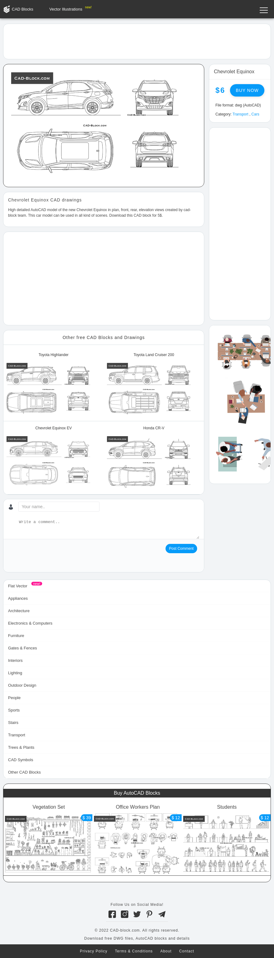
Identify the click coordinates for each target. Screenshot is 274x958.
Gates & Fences (22, 648)
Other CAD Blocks (24, 772)
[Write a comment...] (108, 529)
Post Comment (181, 548)
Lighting (15, 673)
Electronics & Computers (30, 623)
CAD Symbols (20, 759)
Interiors (15, 660)
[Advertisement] (137, 41)
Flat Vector (17, 586)
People (14, 697)
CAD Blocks (22, 9)
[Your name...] (58, 507)
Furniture (16, 635)
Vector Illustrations (65, 9)
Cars (255, 114)
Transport (240, 114)
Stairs (13, 722)
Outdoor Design (22, 685)
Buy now (247, 90)
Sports (14, 710)
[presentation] (55, 556)
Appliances (18, 598)
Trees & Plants (21, 747)
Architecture (18, 610)
